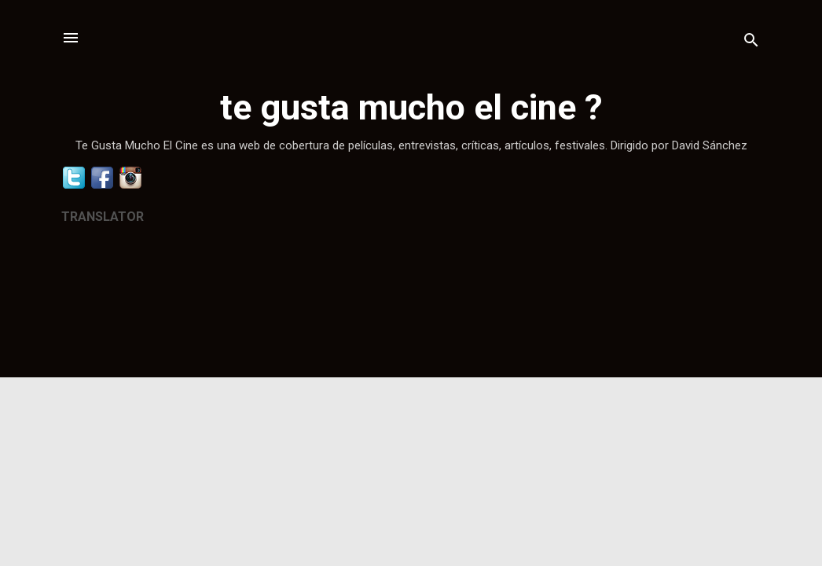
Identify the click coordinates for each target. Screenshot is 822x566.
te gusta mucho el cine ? (411, 107)
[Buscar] (751, 43)
